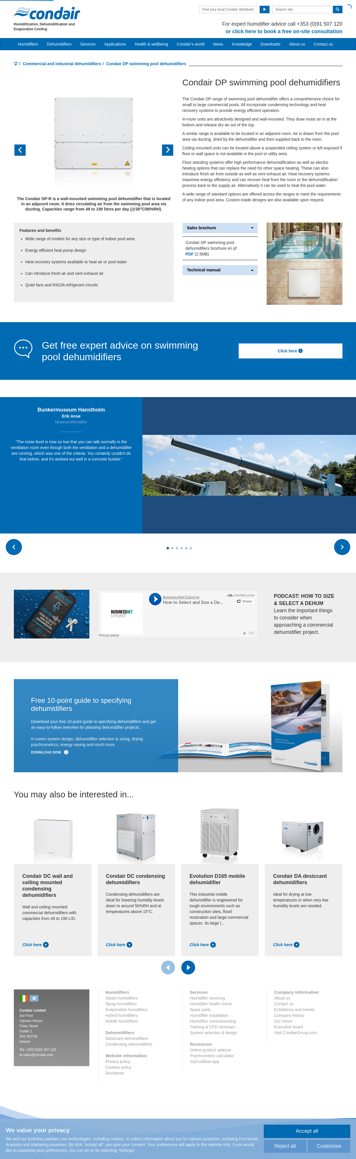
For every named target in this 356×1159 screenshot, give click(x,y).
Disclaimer (115, 1073)
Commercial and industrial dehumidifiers (62, 63)
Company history (289, 1015)
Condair (47, 13)
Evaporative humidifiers (127, 1009)
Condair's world (190, 44)
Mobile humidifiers (122, 1021)
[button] (26, 150)
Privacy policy (118, 1061)
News (218, 44)
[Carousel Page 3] (177, 548)
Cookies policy (118, 1067)
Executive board (288, 1027)
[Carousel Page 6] (191, 548)
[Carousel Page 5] (186, 548)
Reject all (285, 1146)
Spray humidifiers (121, 1004)
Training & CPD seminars (212, 1027)
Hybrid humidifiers (122, 1015)
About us (297, 44)
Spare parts (200, 1009)
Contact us (323, 44)
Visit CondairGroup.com (295, 1032)
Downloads (270, 44)
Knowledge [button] (242, 44)
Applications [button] (115, 44)
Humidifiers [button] (28, 44)
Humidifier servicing (207, 998)
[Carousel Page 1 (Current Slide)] (168, 548)
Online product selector (210, 1050)
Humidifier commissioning (213, 1021)
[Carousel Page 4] (181, 548)
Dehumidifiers (59, 44)
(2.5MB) (197, 254)
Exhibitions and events (294, 1009)
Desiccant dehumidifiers (127, 1038)
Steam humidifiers (122, 998)
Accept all (307, 1131)
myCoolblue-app (204, 1061)
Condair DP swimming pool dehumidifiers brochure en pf (210, 245)
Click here (290, 351)
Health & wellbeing (151, 44)
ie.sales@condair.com (37, 1055)
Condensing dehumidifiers (129, 1044)
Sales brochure (220, 228)
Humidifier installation (209, 1015)
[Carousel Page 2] (172, 548)
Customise (329, 1146)
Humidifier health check (211, 1004)
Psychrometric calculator (212, 1055)
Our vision (283, 1021)
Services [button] (88, 44)
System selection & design (213, 1032)
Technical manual (220, 270)
